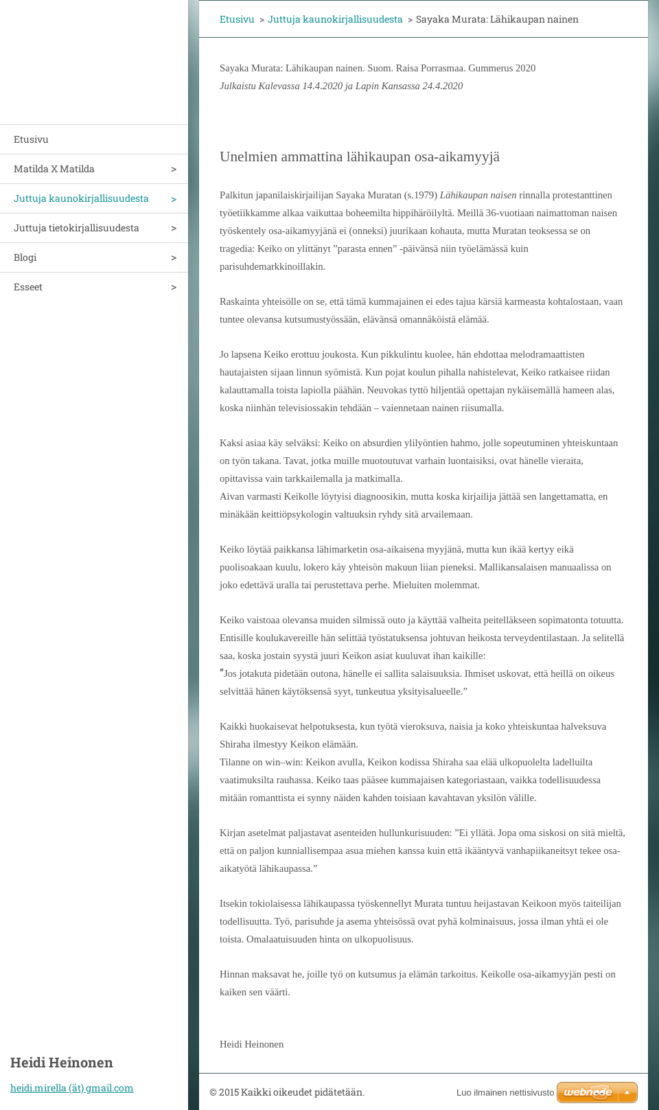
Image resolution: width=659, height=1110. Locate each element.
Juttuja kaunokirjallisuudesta (81, 198)
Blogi (25, 257)
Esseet (28, 286)
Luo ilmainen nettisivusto (505, 1092)
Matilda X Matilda (54, 168)
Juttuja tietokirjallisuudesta (76, 227)
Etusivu (31, 139)
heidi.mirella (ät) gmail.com (72, 1087)
